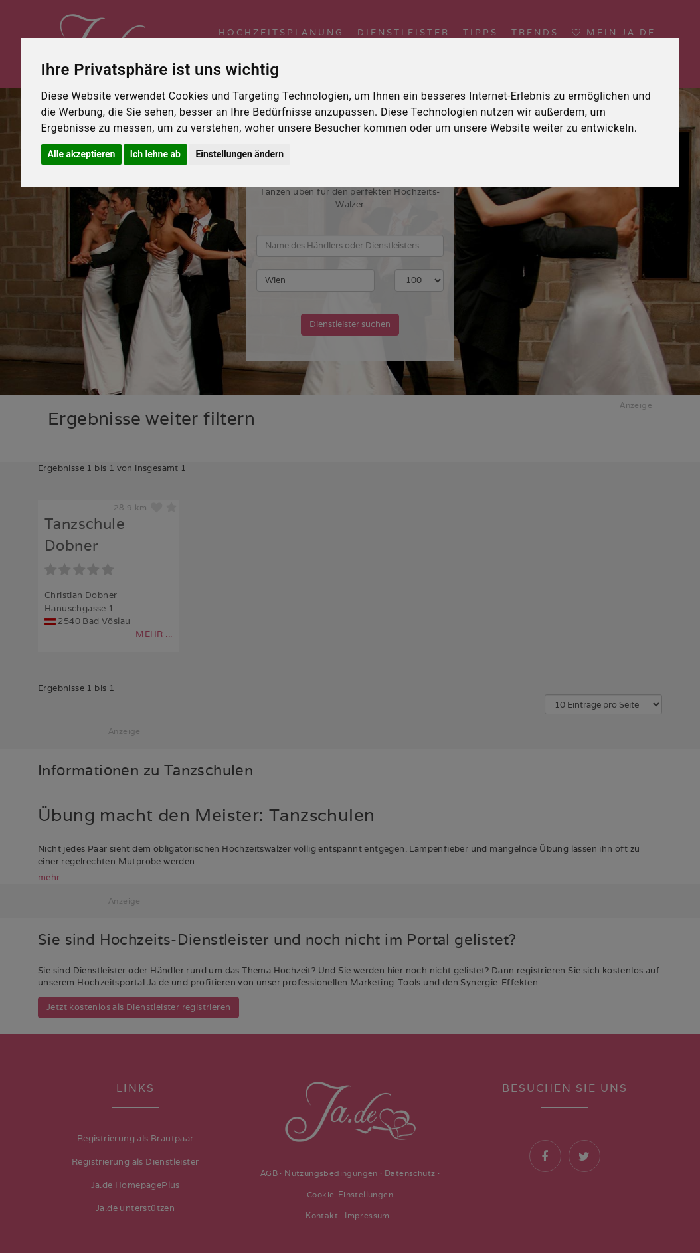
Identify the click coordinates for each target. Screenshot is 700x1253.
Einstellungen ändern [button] (239, 154)
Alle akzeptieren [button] (82, 154)
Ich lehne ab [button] (155, 154)
